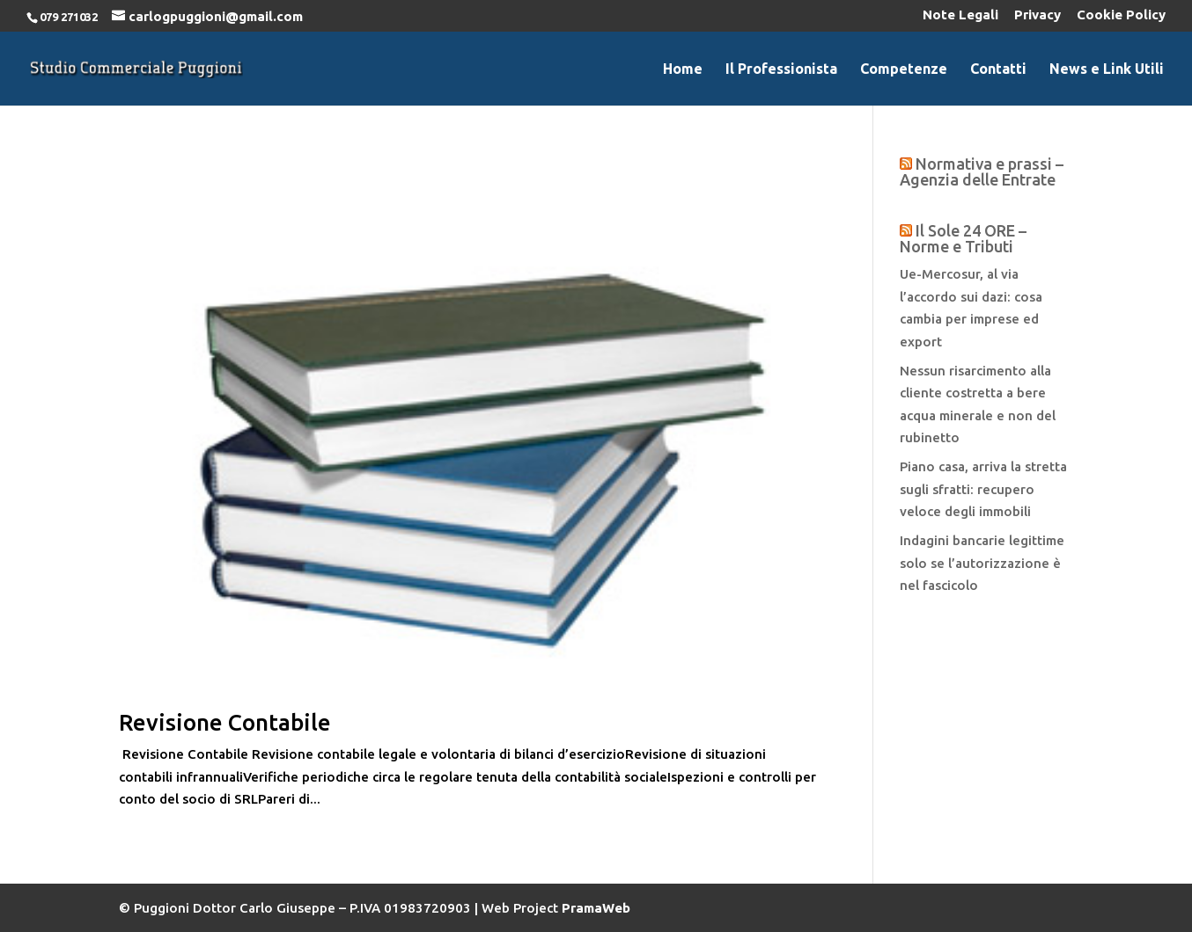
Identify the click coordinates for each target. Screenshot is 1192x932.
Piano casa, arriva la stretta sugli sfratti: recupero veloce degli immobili (983, 489)
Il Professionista (781, 69)
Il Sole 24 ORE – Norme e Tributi (963, 238)
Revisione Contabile (225, 722)
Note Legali (960, 15)
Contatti (998, 69)
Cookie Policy (1121, 15)
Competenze (903, 69)
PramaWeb (596, 907)
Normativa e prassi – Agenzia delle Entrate (981, 171)
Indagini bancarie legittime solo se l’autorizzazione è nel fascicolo (982, 563)
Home (683, 69)
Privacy (1037, 15)
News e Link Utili (1106, 69)
